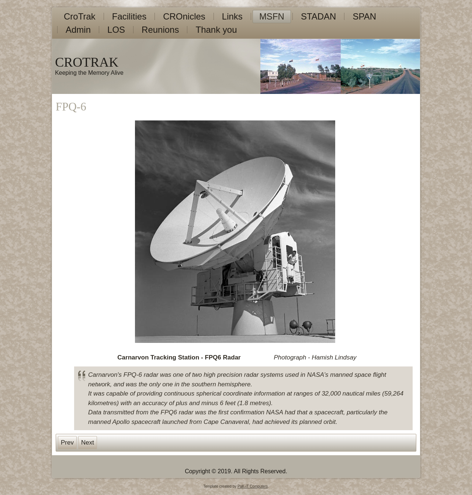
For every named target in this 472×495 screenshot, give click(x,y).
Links (232, 16)
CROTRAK (86, 62)
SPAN (364, 16)
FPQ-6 (71, 106)
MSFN (271, 16)
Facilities (129, 16)
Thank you (216, 30)
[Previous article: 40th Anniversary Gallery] (67, 442)
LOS (116, 30)
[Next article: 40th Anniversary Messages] (87, 442)
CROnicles (184, 16)
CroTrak (80, 16)
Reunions (160, 30)
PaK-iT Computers (252, 486)
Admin (78, 30)
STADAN (318, 16)
